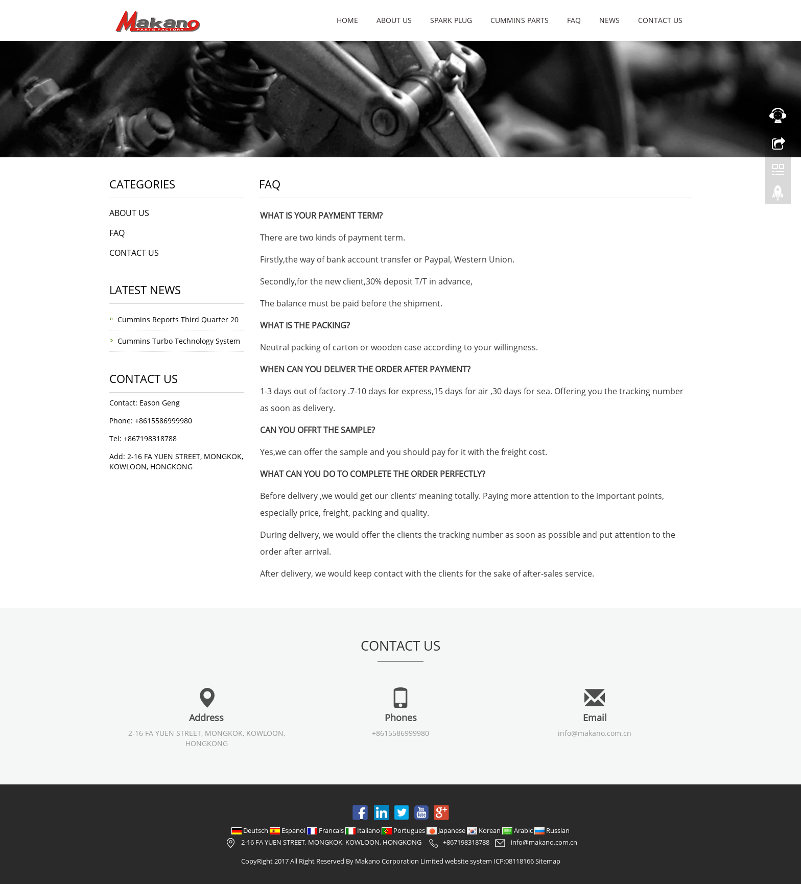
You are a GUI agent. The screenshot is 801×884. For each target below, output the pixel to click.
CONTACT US (660, 20)
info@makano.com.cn (594, 733)
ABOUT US (394, 20)
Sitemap (547, 861)
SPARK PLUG (451, 20)
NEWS (609, 20)
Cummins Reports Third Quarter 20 (178, 319)
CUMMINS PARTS (519, 20)
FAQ (574, 20)
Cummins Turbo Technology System (178, 341)
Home (347, 20)
